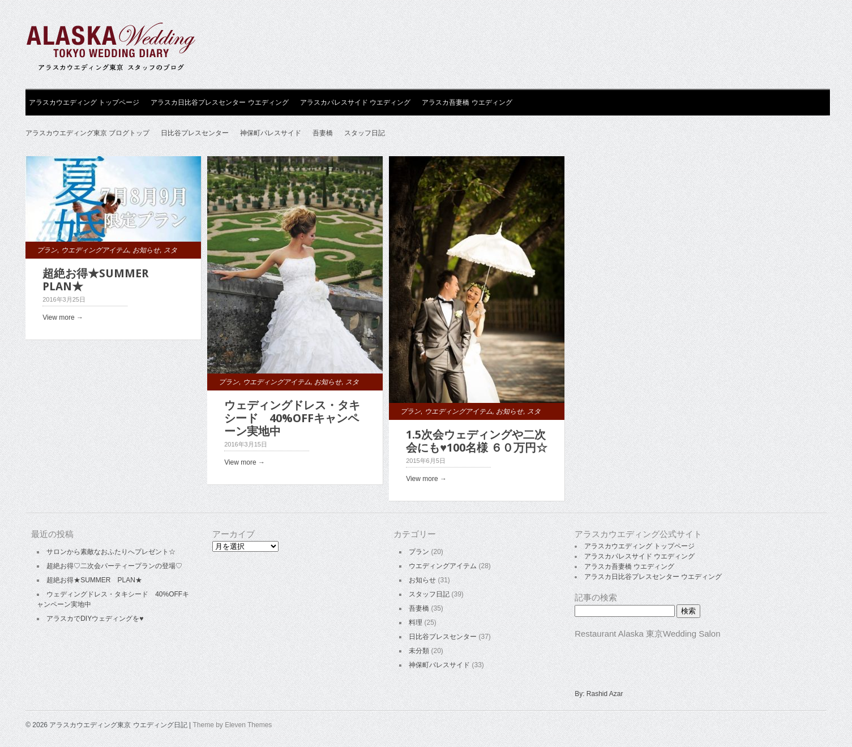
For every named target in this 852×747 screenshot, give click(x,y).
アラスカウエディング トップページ (84, 102)
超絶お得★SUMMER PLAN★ (101, 280)
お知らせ (146, 250)
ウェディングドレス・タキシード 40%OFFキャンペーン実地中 (292, 418)
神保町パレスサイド (270, 133)
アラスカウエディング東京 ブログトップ (87, 133)
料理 (415, 622)
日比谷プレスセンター (195, 133)
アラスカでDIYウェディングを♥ (94, 618)
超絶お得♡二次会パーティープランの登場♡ (114, 566)
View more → (62, 317)
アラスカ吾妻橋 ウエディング (467, 102)
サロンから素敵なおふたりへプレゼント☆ (110, 552)
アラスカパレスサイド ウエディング (355, 102)
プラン (47, 250)
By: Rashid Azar (599, 694)
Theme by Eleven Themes (232, 725)
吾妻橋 (322, 133)
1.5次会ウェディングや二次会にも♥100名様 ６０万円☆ (476, 441)
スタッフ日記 (364, 133)
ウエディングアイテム (95, 250)
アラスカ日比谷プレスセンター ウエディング (219, 102)
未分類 (419, 651)
